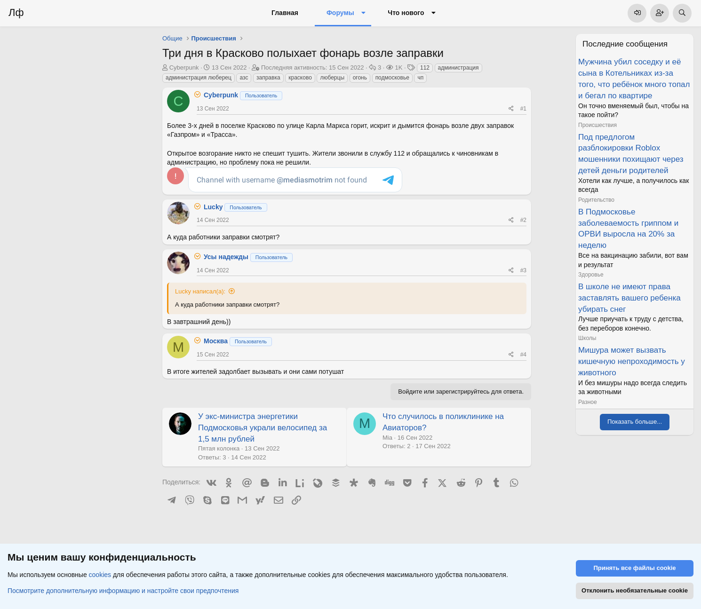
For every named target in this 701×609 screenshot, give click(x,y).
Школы (587, 338)
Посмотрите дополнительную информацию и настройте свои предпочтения (123, 590)
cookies (100, 575)
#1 (523, 108)
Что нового (406, 12)
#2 (523, 220)
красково (300, 77)
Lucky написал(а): (200, 291)
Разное (587, 402)
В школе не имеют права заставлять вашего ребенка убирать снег (629, 298)
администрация (458, 67)
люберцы (332, 77)
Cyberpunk (184, 67)
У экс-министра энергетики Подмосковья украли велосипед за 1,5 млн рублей (262, 427)
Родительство (596, 200)
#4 (523, 354)
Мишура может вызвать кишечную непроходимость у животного (631, 361)
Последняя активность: (312, 67)
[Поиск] (682, 13)
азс (243, 77)
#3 (523, 270)
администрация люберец (198, 77)
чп (420, 77)
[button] (363, 13)
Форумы (340, 12)
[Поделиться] (511, 108)
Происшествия (597, 125)
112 (425, 67)
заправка (268, 77)
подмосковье (392, 77)
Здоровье (591, 274)
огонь (360, 77)
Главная (284, 12)
